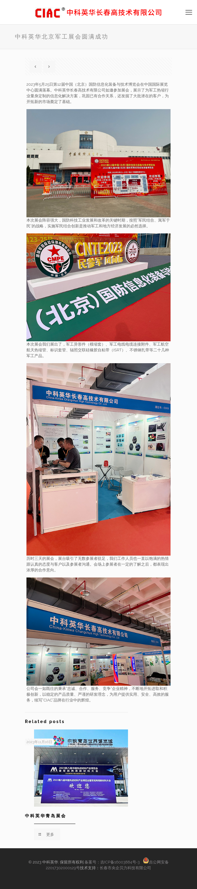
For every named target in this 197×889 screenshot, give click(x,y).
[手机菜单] (189, 12)
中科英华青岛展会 (45, 815)
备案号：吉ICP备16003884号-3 (113, 862)
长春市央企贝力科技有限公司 (125, 868)
